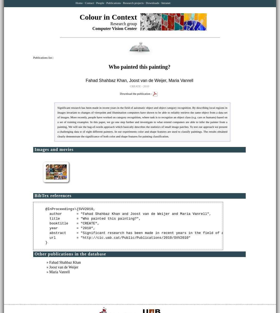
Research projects (133, 3)
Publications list (43, 57)
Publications (113, 3)
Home (79, 3)
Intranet (165, 3)
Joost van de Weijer (147, 80)
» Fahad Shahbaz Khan (63, 262)
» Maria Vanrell (58, 272)
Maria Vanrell (180, 80)
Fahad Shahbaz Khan (106, 80)
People (100, 3)
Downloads (152, 3)
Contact (89, 3)
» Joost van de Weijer (62, 267)
